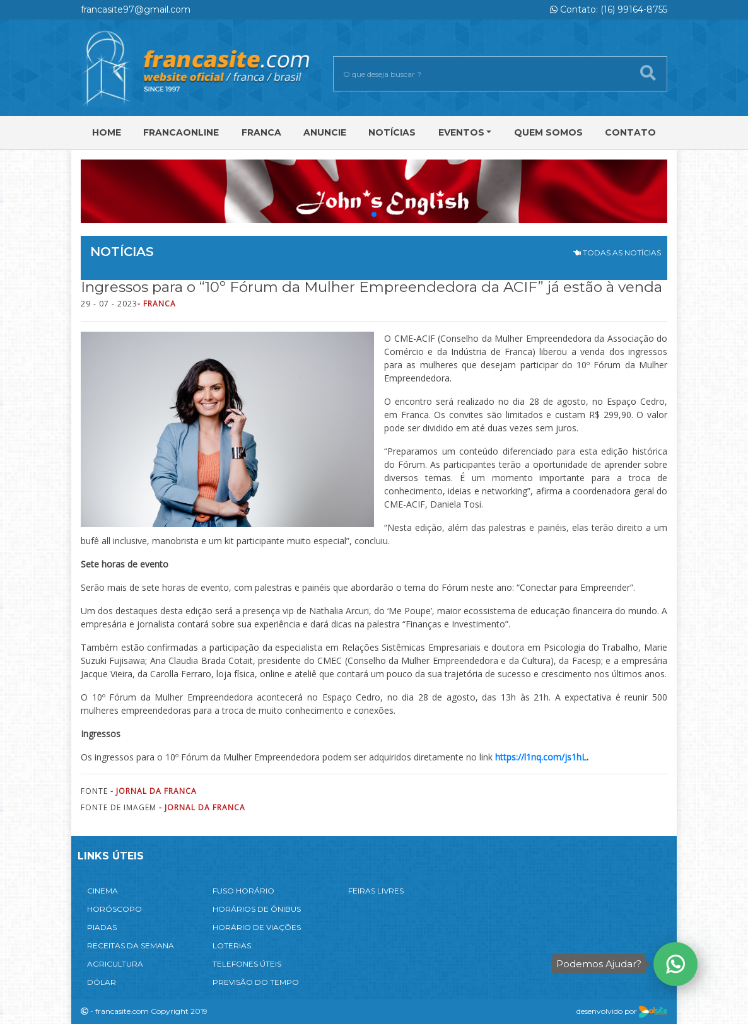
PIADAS (102, 927)
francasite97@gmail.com (135, 9)
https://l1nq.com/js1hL (541, 757)
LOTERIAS (232, 945)
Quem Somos (548, 132)
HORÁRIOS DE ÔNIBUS (257, 909)
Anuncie (324, 132)
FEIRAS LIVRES (376, 890)
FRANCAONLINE (181, 132)
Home (106, 132)
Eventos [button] (461, 132)
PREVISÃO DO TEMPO (256, 982)
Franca (261, 132)
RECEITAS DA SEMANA (130, 945)
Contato (630, 132)
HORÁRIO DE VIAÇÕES (257, 927)
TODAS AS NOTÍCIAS (617, 252)
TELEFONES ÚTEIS (247, 964)
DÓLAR (101, 982)
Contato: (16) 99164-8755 (608, 9)
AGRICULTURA (115, 964)
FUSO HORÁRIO (243, 890)
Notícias (392, 132)
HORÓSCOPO (114, 909)
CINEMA (102, 890)
